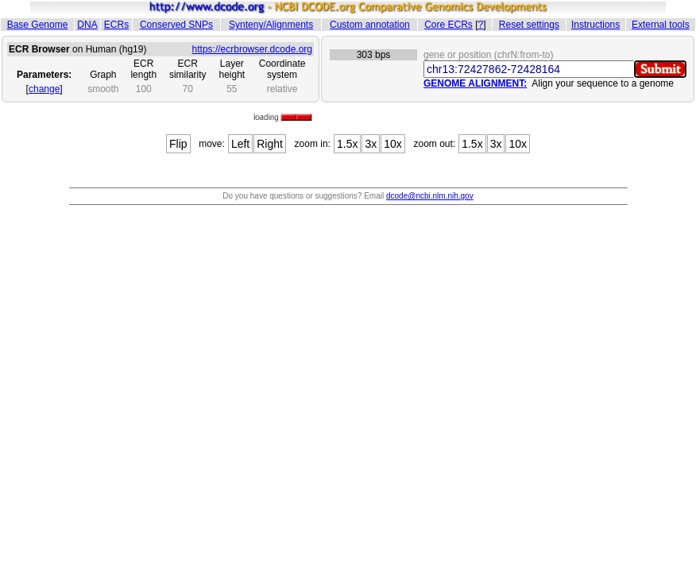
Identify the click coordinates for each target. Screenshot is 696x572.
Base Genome (37, 24)
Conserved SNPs (176, 24)
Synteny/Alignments (271, 24)
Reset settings (529, 24)
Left (240, 143)
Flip (178, 143)
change (44, 89)
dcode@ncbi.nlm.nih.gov (430, 195)
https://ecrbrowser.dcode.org (252, 49)
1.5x (347, 143)
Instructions (595, 24)
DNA (87, 24)
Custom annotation (370, 24)
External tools (661, 24)
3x (371, 143)
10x (393, 143)
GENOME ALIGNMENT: (475, 83)
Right (270, 143)
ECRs (116, 24)
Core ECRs (448, 24)
